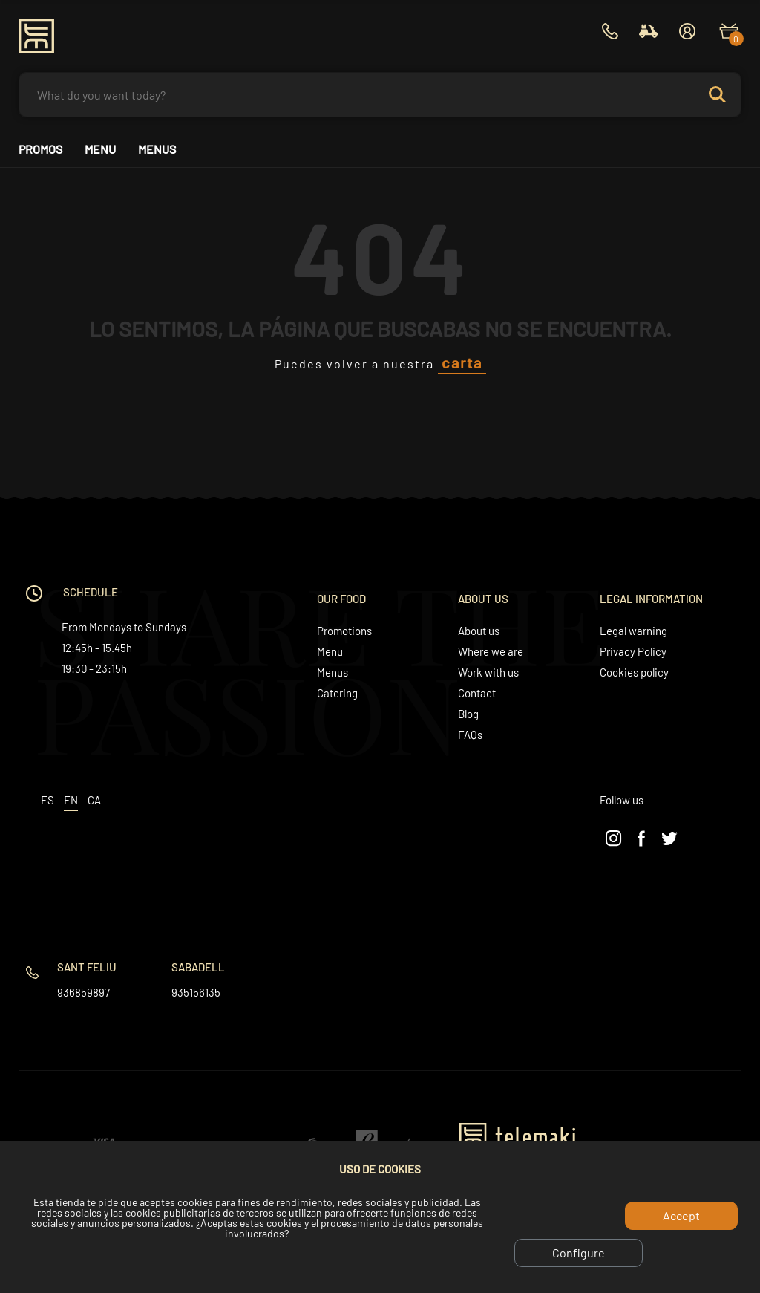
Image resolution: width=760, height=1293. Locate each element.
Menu (100, 149)
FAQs (470, 734)
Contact (477, 693)
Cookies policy (634, 672)
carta (462, 362)
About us (478, 630)
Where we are (490, 651)
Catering (337, 693)
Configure (578, 1252)
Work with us (488, 672)
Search (717, 95)
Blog (468, 713)
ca (94, 800)
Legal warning (633, 630)
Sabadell (198, 967)
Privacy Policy (633, 651)
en (71, 800)
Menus (157, 149)
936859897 (83, 992)
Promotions (344, 630)
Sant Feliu (87, 967)
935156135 (195, 992)
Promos (40, 149)
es (47, 800)
